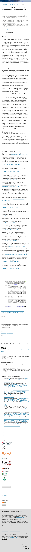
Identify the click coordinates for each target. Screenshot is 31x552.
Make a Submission (6, 486)
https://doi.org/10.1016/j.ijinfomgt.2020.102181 (11, 268)
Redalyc (5, 530)
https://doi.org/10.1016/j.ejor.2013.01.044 (9, 222)
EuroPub (24, 530)
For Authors (4, 493)
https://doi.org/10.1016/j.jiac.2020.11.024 (9, 179)
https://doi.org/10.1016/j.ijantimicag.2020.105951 (11, 186)
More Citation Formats (6, 327)
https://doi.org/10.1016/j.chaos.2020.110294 (10, 207)
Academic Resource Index (15, 531)
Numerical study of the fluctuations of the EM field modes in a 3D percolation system (16, 391)
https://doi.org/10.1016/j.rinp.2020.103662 (10, 195)
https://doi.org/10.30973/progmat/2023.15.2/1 (12, 29)
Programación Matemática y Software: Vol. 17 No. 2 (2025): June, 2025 (15, 425)
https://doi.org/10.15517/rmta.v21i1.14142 (10, 229)
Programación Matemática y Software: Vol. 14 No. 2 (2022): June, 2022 (15, 392)
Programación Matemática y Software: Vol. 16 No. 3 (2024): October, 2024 (15, 400)
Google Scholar (5, 531)
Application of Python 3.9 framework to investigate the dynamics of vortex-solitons (16, 379)
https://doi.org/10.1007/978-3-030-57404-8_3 (12, 164)
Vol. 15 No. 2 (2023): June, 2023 (15, 4)
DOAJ (21, 530)
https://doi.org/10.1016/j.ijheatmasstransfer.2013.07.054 (16, 254)
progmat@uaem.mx (20, 517)
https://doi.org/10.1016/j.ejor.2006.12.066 (9, 240)
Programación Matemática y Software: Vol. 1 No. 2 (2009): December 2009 (16, 410)
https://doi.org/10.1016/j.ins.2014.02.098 (17, 246)
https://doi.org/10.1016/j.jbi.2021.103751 (9, 215)
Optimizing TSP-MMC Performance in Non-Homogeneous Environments (15, 424)
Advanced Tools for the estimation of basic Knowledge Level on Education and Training (15, 409)
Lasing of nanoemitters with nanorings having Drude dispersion (16, 399)
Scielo (8, 530)
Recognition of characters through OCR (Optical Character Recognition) (15, 385)
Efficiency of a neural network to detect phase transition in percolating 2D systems (16, 402)
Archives (6, 4)
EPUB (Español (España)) (18, 312)
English (3, 435)
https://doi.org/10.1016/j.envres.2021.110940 (10, 171)
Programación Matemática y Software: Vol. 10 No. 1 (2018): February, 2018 (16, 386)
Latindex (18, 530)
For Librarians (4, 495)
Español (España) (5, 434)
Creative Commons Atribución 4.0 (12, 537)
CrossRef (14, 530)
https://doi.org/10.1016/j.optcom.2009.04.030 (10, 261)
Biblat (11, 530)
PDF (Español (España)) (7, 312)
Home (3, 4)
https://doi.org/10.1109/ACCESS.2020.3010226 (20, 154)
